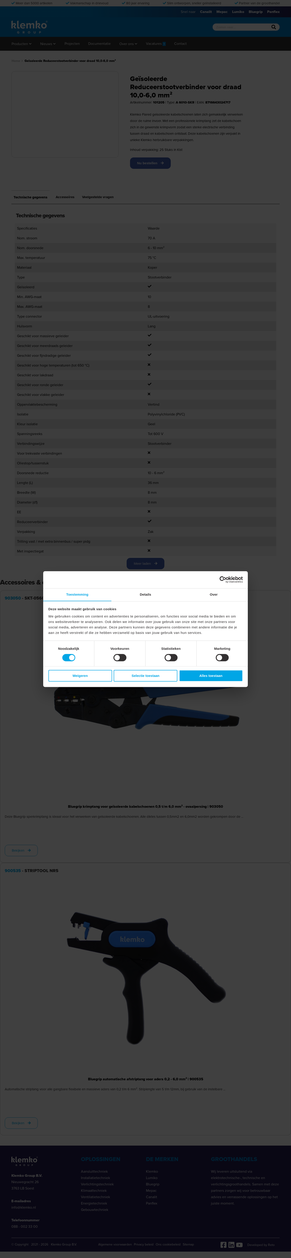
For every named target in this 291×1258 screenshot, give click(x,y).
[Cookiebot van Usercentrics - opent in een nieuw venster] (223, 579)
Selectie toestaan (146, 676)
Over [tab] (214, 594)
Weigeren (80, 676)
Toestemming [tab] (77, 594)
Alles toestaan (211, 676)
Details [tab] (145, 594)
